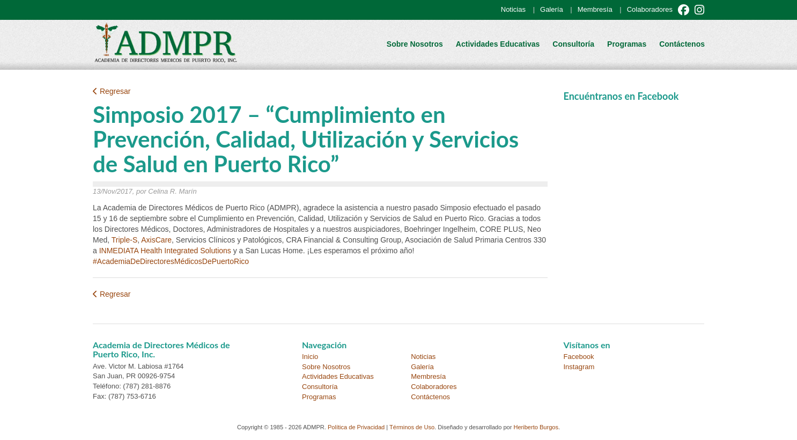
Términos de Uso (411, 427)
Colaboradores (650, 9)
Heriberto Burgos (535, 427)
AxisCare (156, 240)
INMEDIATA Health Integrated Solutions (165, 250)
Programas (626, 44)
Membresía (595, 9)
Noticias (513, 9)
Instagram (579, 367)
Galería (551, 9)
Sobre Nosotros (415, 44)
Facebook (579, 357)
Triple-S (125, 240)
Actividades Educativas (498, 44)
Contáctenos (682, 44)
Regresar (111, 91)
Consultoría (573, 44)
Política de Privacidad (356, 427)
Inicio (310, 357)
